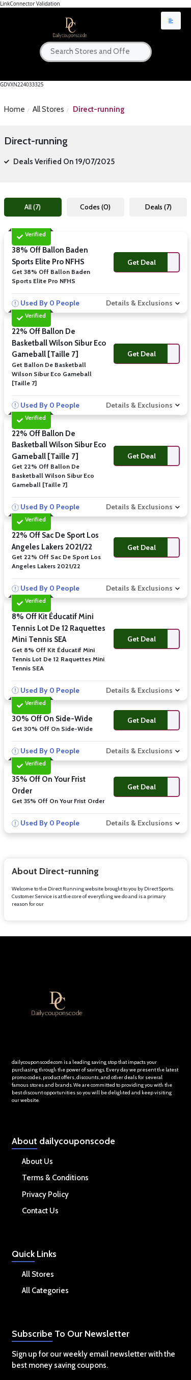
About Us (37, 1161)
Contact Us (40, 1210)
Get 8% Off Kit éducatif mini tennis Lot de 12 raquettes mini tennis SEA (58, 659)
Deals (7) (158, 206)
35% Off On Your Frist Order (49, 785)
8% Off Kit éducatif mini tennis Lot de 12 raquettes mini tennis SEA (58, 628)
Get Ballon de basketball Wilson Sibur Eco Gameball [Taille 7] (52, 374)
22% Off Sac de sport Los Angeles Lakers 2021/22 (55, 541)
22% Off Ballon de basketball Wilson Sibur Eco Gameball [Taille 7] (59, 343)
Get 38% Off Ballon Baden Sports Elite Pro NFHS (51, 276)
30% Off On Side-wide (52, 718)
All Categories (45, 1290)
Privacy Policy (45, 1194)
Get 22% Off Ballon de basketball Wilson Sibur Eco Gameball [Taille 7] (53, 475)
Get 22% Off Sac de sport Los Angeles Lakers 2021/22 (56, 561)
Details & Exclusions (139, 303)
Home (14, 109)
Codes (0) (95, 206)
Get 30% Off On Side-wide (52, 728)
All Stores (48, 109)
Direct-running (99, 109)
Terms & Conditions (55, 1177)
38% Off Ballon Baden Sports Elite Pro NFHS (50, 256)
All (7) (32, 206)
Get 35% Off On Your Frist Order (58, 801)
